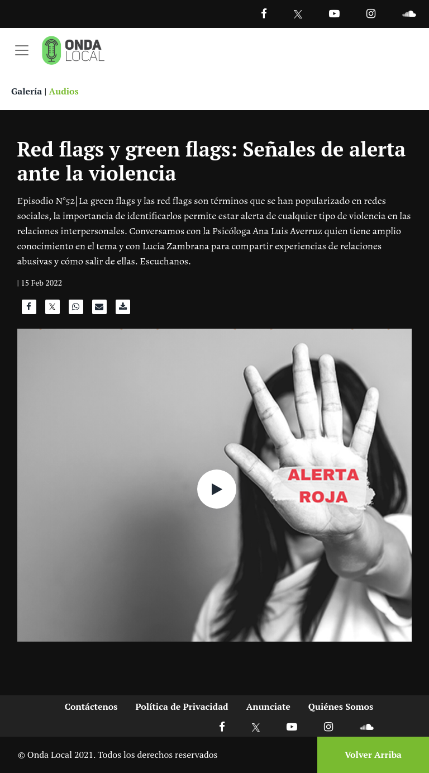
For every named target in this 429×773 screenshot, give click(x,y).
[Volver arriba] (369, 755)
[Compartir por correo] (99, 310)
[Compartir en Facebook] (29, 310)
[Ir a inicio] (73, 50)
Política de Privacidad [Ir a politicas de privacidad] (182, 706)
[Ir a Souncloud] (409, 13)
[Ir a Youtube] (334, 13)
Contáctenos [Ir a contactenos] (91, 706)
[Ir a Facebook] (222, 726)
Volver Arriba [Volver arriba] (373, 754)
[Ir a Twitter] (298, 14)
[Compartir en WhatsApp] (76, 310)
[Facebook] (264, 13)
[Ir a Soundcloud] (366, 726)
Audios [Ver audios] (64, 91)
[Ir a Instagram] (370, 13)
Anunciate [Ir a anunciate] (268, 706)
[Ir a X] (256, 726)
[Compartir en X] (52, 310)
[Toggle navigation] (22, 50)
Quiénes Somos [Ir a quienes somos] (340, 706)
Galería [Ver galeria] (26, 91)
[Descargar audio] (123, 310)
